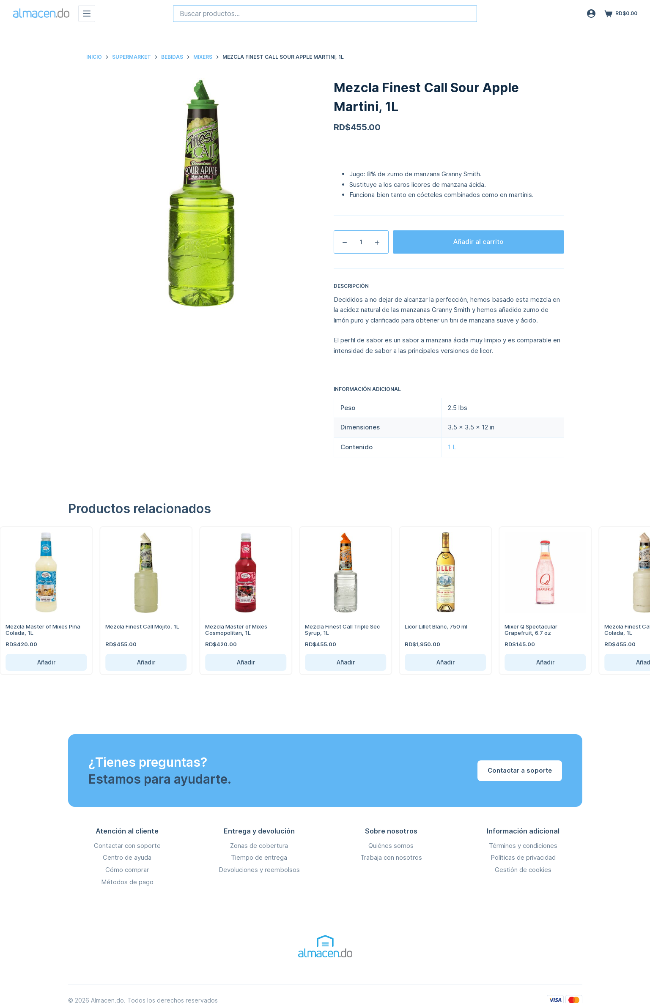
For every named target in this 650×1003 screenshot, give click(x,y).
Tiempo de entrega (259, 857)
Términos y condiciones (523, 846)
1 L (452, 447)
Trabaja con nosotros (391, 857)
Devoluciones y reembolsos (259, 870)
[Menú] (86, 13)
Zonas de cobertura (259, 846)
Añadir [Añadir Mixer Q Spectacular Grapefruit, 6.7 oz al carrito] (536, 662)
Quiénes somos (391, 846)
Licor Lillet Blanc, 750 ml (426, 626)
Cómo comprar (127, 870)
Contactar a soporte (520, 770)
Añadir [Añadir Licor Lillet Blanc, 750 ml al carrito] (436, 662)
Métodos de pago (127, 882)
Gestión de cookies (523, 870)
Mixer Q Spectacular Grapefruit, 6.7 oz (521, 630)
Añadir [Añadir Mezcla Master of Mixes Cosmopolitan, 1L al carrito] (236, 662)
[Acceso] (591, 13)
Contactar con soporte (127, 846)
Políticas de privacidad (523, 857)
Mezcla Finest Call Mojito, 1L (133, 626)
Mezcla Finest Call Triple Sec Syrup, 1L (333, 630)
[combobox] (325, 13)
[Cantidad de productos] (361, 242)
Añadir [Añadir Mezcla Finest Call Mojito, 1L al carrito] (136, 662)
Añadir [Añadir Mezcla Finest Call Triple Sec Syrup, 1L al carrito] (336, 662)
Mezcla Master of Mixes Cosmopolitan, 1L (227, 630)
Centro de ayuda (127, 857)
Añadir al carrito (478, 242)
